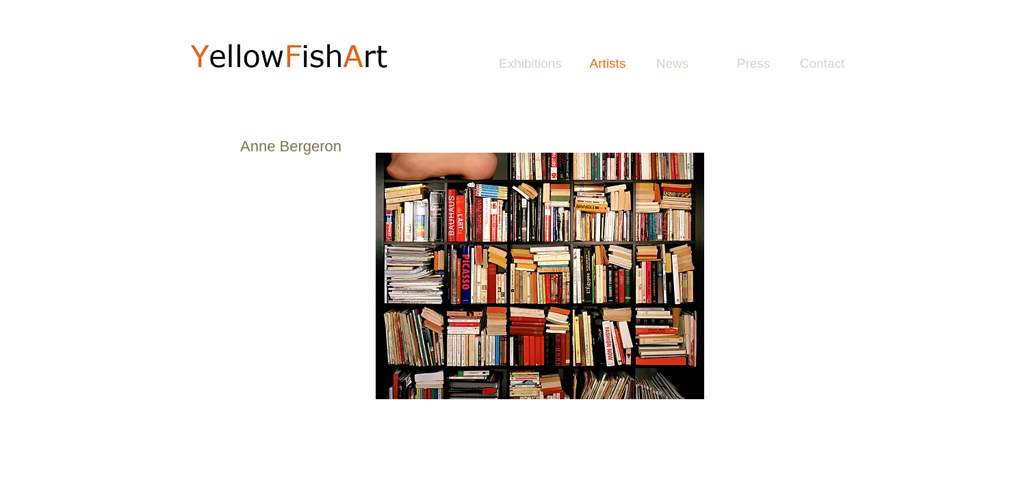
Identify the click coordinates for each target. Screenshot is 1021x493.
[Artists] (607, 64)
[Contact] (822, 64)
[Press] (753, 64)
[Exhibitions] (530, 64)
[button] (540, 276)
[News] (672, 64)
